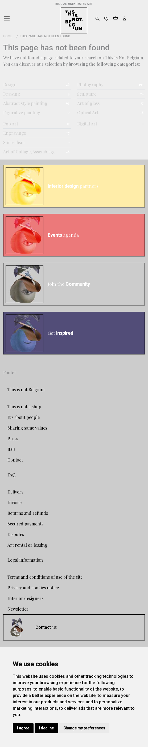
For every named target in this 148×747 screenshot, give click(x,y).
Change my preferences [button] (84, 728)
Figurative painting (21, 112)
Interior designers (25, 598)
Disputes (15, 534)
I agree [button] (23, 728)
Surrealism (13, 142)
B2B (11, 449)
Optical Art (87, 112)
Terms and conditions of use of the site (45, 577)
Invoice (14, 502)
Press (12, 438)
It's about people (23, 417)
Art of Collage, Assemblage (29, 151)
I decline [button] (46, 728)
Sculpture (86, 94)
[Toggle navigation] (6, 17)
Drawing (11, 94)
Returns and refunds (27, 513)
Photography (90, 84)
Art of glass (88, 103)
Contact (15, 460)
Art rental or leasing (27, 545)
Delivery (15, 492)
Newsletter (17, 609)
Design (10, 84)
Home (7, 36)
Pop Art (10, 123)
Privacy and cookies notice (33, 587)
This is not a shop (24, 406)
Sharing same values (27, 428)
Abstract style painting (25, 103)
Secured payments (25, 523)
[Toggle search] (97, 19)
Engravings (14, 133)
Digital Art (87, 123)
